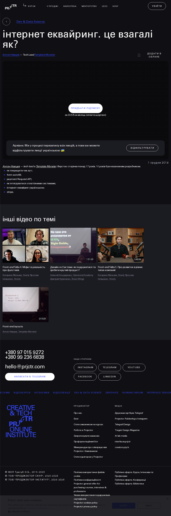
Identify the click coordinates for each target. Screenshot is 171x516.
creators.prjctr (122, 447)
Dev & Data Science (30, 21)
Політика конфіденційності (87, 480)
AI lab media (121, 436)
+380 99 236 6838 (24, 357)
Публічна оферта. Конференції (130, 480)
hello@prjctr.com (25, 367)
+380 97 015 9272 (24, 352)
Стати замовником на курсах (88, 424)
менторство (90, 4)
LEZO (106, 4)
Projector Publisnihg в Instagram (131, 418)
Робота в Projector (83, 430)
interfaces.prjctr (123, 441)
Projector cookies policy (86, 502)
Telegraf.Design (122, 424)
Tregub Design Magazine (127, 430)
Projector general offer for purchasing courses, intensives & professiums (90, 487)
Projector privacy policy (85, 506)
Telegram (109, 367)
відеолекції (66, 392)
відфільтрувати (142, 148)
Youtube (134, 367)
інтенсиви (46, 392)
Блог (117, 4)
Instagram (85, 367)
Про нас (78, 413)
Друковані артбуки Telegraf (129, 413)
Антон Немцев (11, 54)
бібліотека (71, 4)
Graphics (116, 392)
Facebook (85, 376)
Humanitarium (137, 392)
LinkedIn (109, 376)
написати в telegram (30, 376)
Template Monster (44, 54)
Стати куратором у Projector (88, 456)
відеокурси (26, 392)
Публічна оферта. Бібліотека (129, 483)
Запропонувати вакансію (86, 436)
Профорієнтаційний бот (86, 441)
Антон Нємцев (11, 166)
